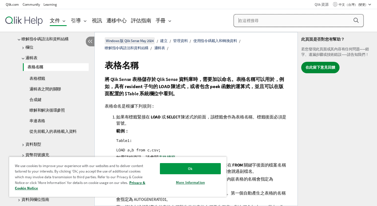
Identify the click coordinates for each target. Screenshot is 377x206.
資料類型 (33, 144)
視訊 (97, 20)
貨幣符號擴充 (37, 154)
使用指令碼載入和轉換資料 (215, 40)
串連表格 (37, 120)
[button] (356, 20)
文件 (55, 20)
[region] (118, 177)
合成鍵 (35, 99)
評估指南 (141, 20)
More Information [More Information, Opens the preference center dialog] (190, 182)
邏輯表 (31, 57)
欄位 (29, 47)
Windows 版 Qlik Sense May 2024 (130, 40)
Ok (190, 168)
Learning (50, 4)
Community (31, 4)
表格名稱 (35, 67)
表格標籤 (37, 78)
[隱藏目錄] (90, 41)
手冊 (161, 20)
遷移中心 (116, 20)
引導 (76, 20)
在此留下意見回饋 (320, 67)
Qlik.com (12, 4)
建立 (164, 40)
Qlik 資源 (321, 4)
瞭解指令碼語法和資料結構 (45, 38)
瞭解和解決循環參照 (47, 110)
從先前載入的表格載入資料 (53, 131)
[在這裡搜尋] (299, 21)
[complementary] (337, 119)
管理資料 (180, 40)
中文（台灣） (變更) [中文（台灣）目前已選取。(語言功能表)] (353, 5)
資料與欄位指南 (35, 199)
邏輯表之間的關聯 (45, 89)
